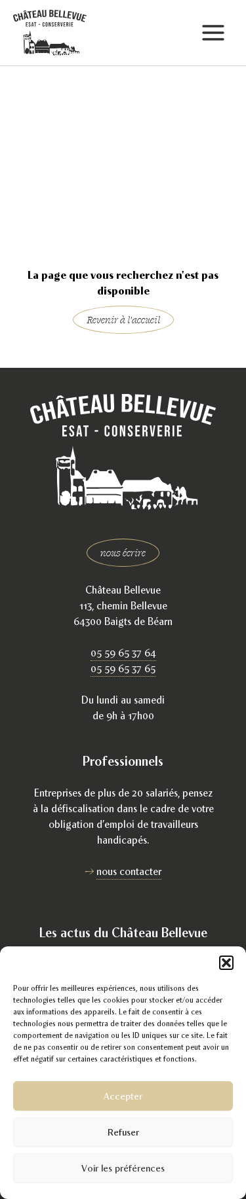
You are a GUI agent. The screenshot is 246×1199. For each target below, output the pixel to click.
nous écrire (123, 553)
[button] (226, 962)
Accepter (123, 1095)
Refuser (123, 1131)
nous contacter (128, 871)
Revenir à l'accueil (123, 320)
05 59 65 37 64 (123, 653)
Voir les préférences (123, 1167)
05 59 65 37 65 (123, 668)
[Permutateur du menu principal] (213, 33)
